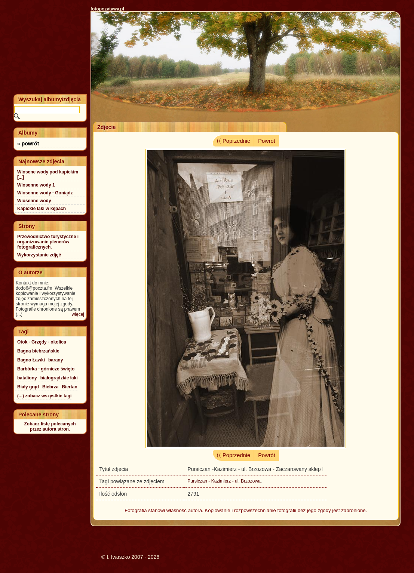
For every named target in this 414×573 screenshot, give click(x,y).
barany (55, 360)
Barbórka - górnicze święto (45, 369)
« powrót (28, 144)
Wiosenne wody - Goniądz (45, 192)
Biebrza (50, 386)
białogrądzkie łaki (59, 378)
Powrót (266, 141)
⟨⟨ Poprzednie (233, 141)
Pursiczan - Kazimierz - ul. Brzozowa (223, 481)
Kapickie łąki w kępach (41, 208)
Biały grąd (28, 386)
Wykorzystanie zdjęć (39, 255)
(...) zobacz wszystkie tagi (44, 395)
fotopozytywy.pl (107, 9)
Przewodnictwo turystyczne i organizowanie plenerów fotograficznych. (48, 242)
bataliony (27, 378)
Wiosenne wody (34, 200)
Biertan (69, 386)
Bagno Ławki (31, 360)
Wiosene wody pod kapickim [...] (47, 174)
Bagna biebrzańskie (38, 351)
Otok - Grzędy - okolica (41, 342)
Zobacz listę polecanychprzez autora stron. (50, 426)
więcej (78, 314)
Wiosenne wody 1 (36, 185)
